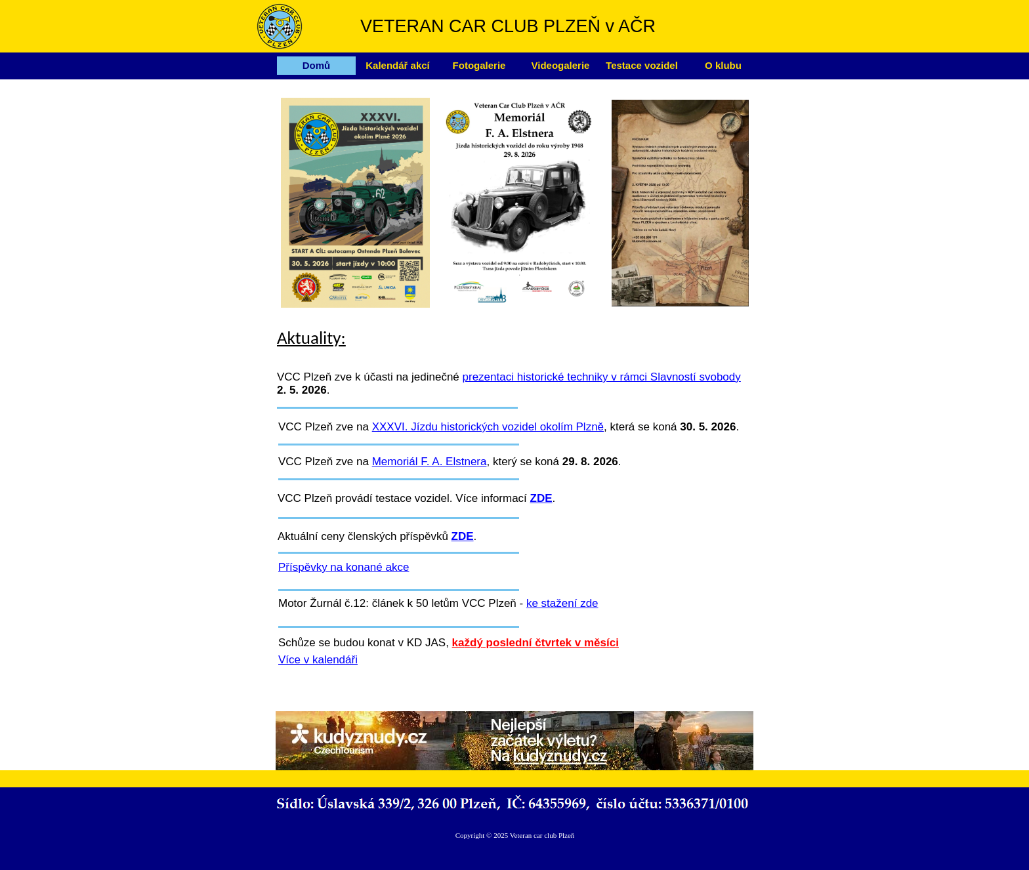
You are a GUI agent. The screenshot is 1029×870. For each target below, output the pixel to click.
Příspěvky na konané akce (343, 567)
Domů (317, 65)
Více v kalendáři (318, 659)
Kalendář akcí (398, 65)
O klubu (723, 65)
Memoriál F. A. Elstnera (429, 461)
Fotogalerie (479, 65)
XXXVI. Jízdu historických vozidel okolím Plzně (488, 427)
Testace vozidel (642, 65)
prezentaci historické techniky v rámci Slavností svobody (602, 377)
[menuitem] (317, 65)
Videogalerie (561, 65)
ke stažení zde (562, 603)
